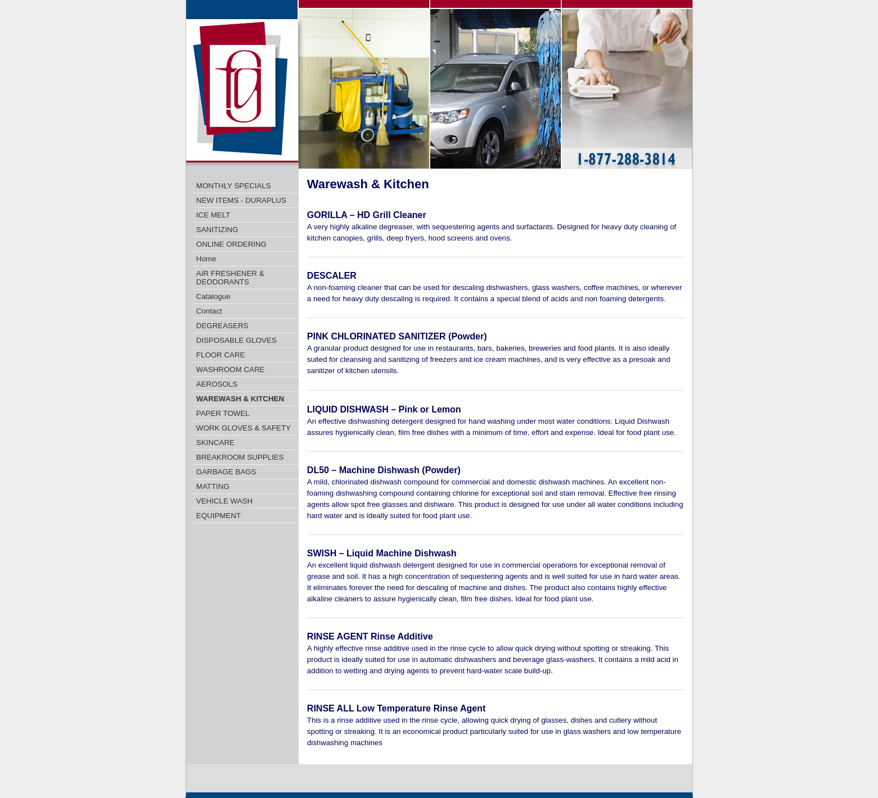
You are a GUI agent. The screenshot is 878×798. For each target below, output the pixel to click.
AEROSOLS (216, 384)
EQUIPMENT (218, 515)
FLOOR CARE (220, 355)
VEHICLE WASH (224, 501)
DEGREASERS (222, 325)
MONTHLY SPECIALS (233, 186)
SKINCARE (215, 442)
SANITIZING (217, 229)
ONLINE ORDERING (231, 244)
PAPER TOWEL (223, 413)
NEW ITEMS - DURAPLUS (241, 200)
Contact (209, 311)
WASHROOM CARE (230, 369)
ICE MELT (213, 215)
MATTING (212, 486)
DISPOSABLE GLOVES (236, 340)
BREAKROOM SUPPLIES (240, 457)
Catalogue (213, 296)
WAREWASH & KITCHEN (240, 399)
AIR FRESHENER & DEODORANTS (230, 277)
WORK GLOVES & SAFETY (243, 428)
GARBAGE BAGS (226, 472)
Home (206, 259)
